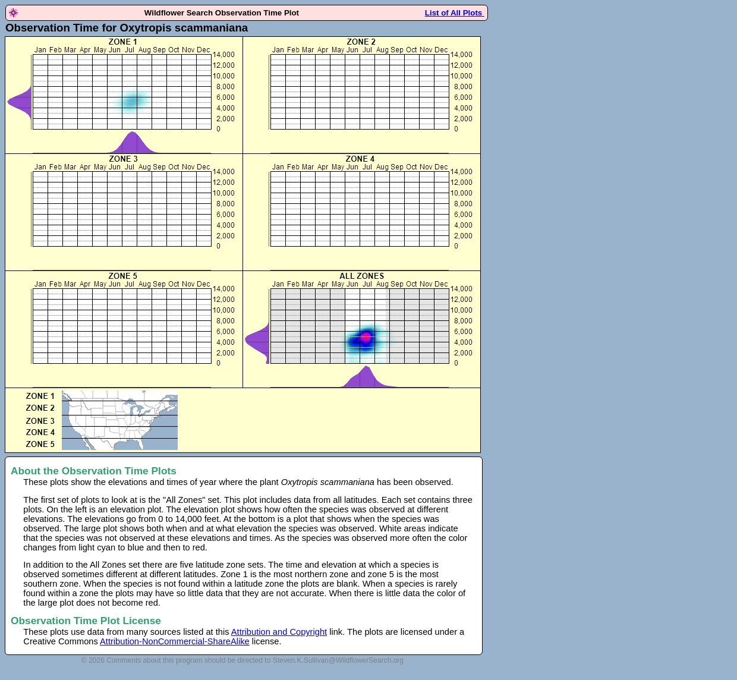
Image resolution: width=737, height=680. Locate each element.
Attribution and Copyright (279, 632)
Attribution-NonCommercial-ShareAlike (175, 641)
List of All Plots (454, 12)
